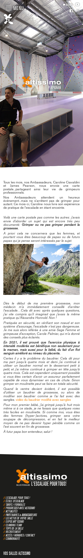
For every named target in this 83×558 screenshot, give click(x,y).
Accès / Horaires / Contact (20, 535)
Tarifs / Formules (15, 504)
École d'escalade (15, 501)
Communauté (13, 538)
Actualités (11, 511)
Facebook (71, 11)
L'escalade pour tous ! (18, 498)
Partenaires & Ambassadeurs (21, 515)
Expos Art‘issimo (15, 521)
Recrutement (13, 532)
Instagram (78, 11)
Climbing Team (14, 525)
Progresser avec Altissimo (20, 508)
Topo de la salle (14, 528)
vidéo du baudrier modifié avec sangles (43, 399)
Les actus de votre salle (19, 518)
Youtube (77, 4)
